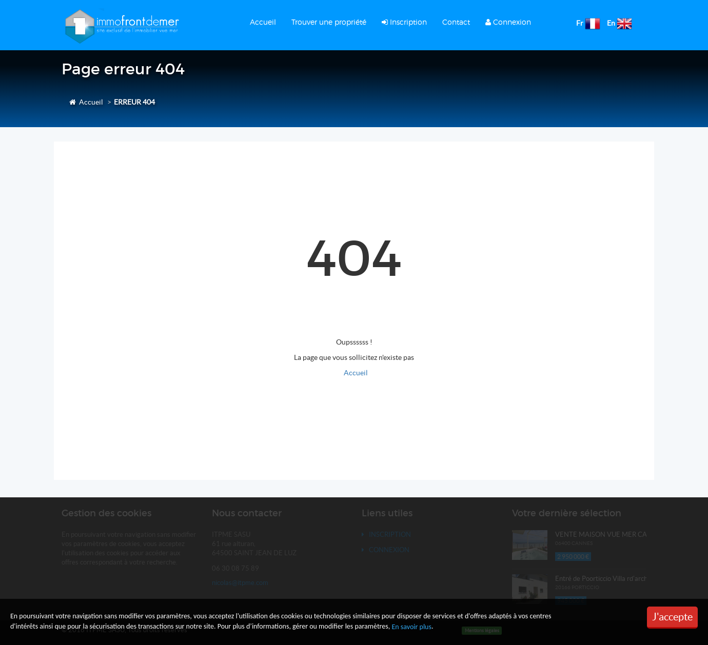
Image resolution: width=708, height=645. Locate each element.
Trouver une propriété (328, 21)
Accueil (263, 21)
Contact (456, 21)
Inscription (404, 21)
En (611, 23)
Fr (579, 23)
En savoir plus (411, 626)
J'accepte (672, 616)
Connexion (508, 21)
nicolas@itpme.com (240, 583)
